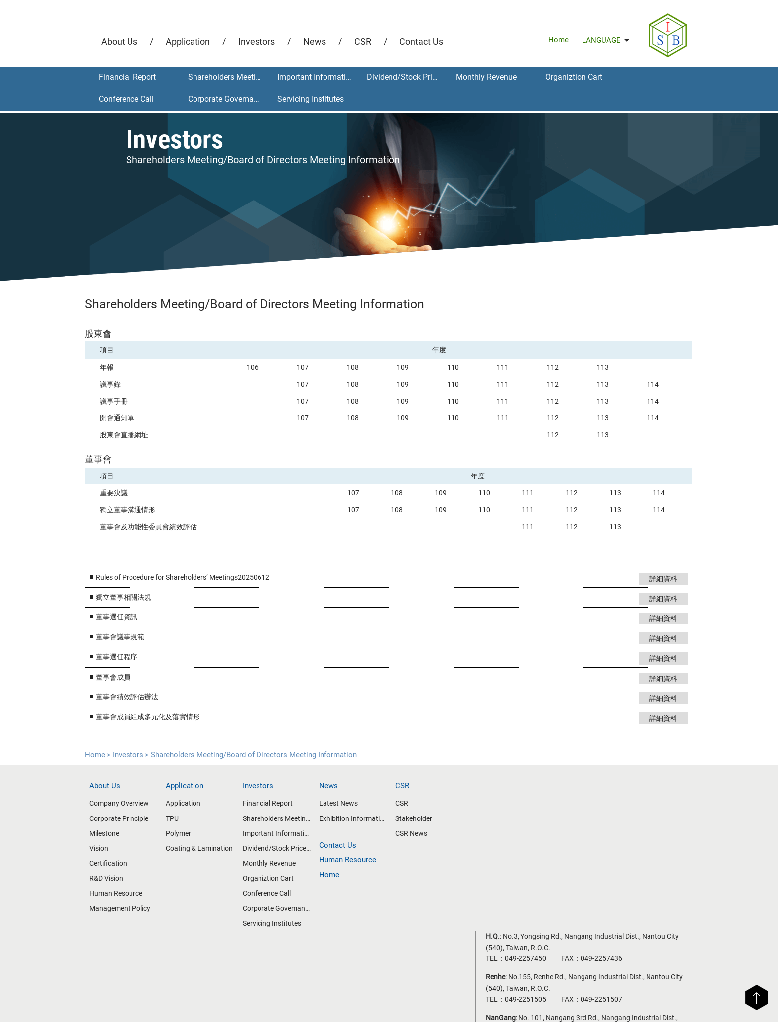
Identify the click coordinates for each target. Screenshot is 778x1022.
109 (403, 365)
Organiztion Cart (573, 77)
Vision (104, 847)
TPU (177, 817)
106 (256, 365)
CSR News (411, 832)
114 (648, 382)
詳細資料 (657, 576)
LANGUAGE (606, 40)
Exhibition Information (354, 817)
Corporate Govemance (227, 99)
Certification (114, 862)
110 (452, 365)
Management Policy (125, 907)
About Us (119, 41)
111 (501, 365)
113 (599, 365)
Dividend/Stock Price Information (408, 77)
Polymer (183, 832)
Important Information (316, 77)
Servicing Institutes (310, 99)
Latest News (340, 802)
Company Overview (125, 802)
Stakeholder (413, 817)
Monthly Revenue (486, 77)
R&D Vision (112, 877)
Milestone (110, 832)
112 (550, 365)
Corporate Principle (124, 817)
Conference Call (126, 99)
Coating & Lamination (204, 847)
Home (558, 39)
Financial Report (127, 77)
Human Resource (121, 892)
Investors (256, 41)
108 (354, 365)
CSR (362, 41)
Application (188, 41)
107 (305, 365)
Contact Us (421, 41)
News (314, 41)
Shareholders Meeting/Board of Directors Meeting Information (229, 77)
